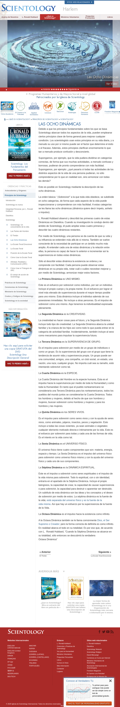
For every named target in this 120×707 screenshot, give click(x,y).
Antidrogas (72, 107)
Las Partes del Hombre (20, 231)
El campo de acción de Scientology (19, 276)
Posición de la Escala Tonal (21, 253)
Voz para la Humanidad (65, 651)
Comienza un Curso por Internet (98, 658)
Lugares (60, 671)
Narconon (60, 106)
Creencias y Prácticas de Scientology (66, 647)
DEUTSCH (11, 676)
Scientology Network (94, 649)
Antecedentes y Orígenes (15, 191)
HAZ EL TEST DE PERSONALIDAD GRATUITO (88, 703)
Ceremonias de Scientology (16, 287)
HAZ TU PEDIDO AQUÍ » (19, 175)
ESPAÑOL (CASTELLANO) (39, 657)
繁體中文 (11, 671)
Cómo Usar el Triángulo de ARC (21, 269)
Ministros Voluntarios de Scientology (95, 662)
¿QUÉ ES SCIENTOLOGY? (19, 119)
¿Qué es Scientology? (50, 17)
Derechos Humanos (84, 108)
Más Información (63, 666)
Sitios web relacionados (79, 2)
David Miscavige (93, 655)
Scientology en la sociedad (16, 301)
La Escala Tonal (17, 249)
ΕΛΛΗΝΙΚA (33, 660)
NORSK (32, 648)
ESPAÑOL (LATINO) (36, 654)
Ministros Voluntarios (70, 17)
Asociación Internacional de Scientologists (97, 667)
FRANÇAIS (12, 659)
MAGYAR (32, 646)
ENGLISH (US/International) (14, 647)
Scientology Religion (94, 652)
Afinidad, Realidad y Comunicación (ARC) (19, 263)
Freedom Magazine (94, 671)
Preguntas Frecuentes (90, 17)
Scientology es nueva (14, 205)
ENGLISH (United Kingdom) (14, 652)
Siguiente (72, 89)
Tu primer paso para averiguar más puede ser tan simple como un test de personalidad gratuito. (101, 690)
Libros (110, 17)
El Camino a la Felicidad (20, 108)
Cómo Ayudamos (7, 114)
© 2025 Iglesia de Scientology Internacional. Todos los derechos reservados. (33, 704)
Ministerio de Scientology (15, 292)
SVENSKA (33, 651)
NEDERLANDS (13, 673)
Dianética (9, 216)
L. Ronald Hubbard (30, 17)
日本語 (10, 665)
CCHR (97, 107)
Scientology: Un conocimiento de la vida (20, 226)
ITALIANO (32, 663)
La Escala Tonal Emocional (21, 244)
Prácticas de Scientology (15, 283)
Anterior (46, 89)
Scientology (10, 220)
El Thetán (14, 236)
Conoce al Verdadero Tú (79, 680)
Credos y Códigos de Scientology (19, 296)
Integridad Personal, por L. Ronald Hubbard (19, 210)
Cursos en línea (62, 663)
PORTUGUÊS (34, 666)
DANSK (10, 656)
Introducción (10, 200)
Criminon (48, 107)
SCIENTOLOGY (66, 119)
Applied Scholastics (34, 108)
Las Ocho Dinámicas (19, 240)
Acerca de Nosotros (9, 17)
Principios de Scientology (16, 195)
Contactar (60, 668)
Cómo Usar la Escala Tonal (21, 257)
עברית (10, 662)
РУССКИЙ (11, 668)
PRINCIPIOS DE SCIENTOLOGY (45, 119)
